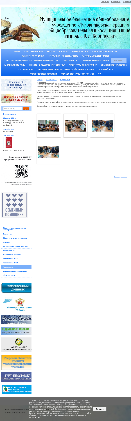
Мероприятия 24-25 (10, 259)
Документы (7, 234)
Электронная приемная (33, 56)
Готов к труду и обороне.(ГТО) (13, 150)
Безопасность (70, 60)
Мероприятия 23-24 (10, 263)
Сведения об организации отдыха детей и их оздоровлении (66, 69)
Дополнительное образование (95, 60)
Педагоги (6, 242)
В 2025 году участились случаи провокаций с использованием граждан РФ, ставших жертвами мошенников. (14, 123)
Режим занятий (9, 250)
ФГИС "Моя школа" (26, 69)
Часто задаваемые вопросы (95, 56)
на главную (105, 2)
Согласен (100, 409)
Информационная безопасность (63, 56)
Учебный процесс (80, 51)
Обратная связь (9, 275)
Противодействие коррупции (43, 74)
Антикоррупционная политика (83, 65)
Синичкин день (8, 131)
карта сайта (127, 2)
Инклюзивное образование (114, 65)
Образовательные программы (15, 238)
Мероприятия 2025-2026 (12, 255)
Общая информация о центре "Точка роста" (14, 229)
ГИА (99, 74)
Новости (51, 51)
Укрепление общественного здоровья (47, 65)
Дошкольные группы (33, 51)
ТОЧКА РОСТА (119, 60)
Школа (17, 51)
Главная (40, 79)
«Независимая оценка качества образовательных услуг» (33, 60)
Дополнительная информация (15, 271)
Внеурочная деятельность (104, 51)
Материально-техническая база (15, 246)
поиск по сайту (116, 2)
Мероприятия (8, 267)
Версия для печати (120, 177)
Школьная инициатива (15, 65)
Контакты (63, 51)
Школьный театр (106, 69)
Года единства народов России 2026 (77, 74)
